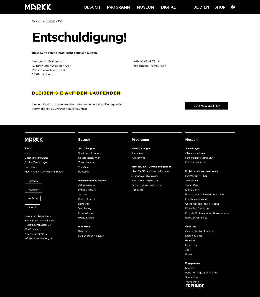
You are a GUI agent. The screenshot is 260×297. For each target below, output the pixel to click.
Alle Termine (138, 157)
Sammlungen (192, 148)
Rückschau (138, 190)
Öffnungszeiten (86, 185)
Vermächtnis (192, 282)
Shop (220, 7)
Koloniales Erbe (193, 236)
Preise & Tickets (87, 190)
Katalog (82, 231)
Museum (145, 7)
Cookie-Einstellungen (36, 162)
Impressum (31, 167)
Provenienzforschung (197, 208)
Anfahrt (82, 194)
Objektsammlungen (196, 153)
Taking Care (191, 185)
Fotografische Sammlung (199, 157)
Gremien (190, 240)
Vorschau (83, 167)
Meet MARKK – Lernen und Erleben (44, 171)
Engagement (192, 263)
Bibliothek (84, 226)
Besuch (92, 7)
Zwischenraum (86, 162)
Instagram (33, 189)
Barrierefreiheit (86, 199)
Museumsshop (86, 217)
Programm (118, 7)
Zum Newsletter (207, 106)
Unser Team (191, 245)
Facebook (33, 181)
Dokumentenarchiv (195, 162)
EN (206, 7)
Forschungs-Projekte (196, 199)
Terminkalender (140, 153)
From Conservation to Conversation (205, 194)
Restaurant (84, 203)
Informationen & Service (92, 180)
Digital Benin (192, 190)
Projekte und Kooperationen (201, 171)
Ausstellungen (86, 148)
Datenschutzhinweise (36, 157)
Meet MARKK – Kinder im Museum (150, 171)
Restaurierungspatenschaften (201, 272)
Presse (28, 148)
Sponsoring (191, 277)
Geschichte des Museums (199, 231)
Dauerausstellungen (89, 157)
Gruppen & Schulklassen (145, 176)
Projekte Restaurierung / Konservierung (207, 213)
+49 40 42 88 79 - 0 (147, 61)
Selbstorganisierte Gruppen (147, 185)
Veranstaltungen (141, 148)
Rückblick (83, 171)
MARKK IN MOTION (196, 176)
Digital (168, 7)
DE (196, 7)
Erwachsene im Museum (145, 180)
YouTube (33, 198)
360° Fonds (191, 180)
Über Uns (190, 226)
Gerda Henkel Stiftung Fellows (202, 203)
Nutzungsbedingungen (91, 236)
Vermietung (84, 208)
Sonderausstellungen (89, 153)
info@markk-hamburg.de (150, 65)
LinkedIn (32, 207)
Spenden (190, 268)
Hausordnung (85, 213)
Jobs (27, 153)
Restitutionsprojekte (196, 217)
